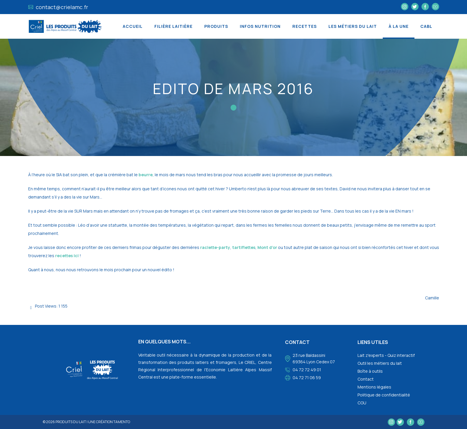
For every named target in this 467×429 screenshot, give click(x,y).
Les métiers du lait (352, 26)
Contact (366, 379)
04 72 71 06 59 (307, 377)
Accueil (133, 26)
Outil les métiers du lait (380, 363)
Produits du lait (70, 421)
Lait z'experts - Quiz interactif (386, 355)
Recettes (304, 26)
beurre (146, 174)
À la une (399, 26)
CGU (362, 403)
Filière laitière (173, 26)
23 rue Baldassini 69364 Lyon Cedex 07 (314, 358)
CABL (426, 26)
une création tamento (109, 421)
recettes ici (67, 255)
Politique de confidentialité (384, 395)
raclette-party (215, 247)
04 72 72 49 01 (307, 369)
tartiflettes (243, 247)
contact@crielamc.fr (58, 7)
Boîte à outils (370, 371)
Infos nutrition (260, 26)
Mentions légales (374, 387)
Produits (216, 26)
